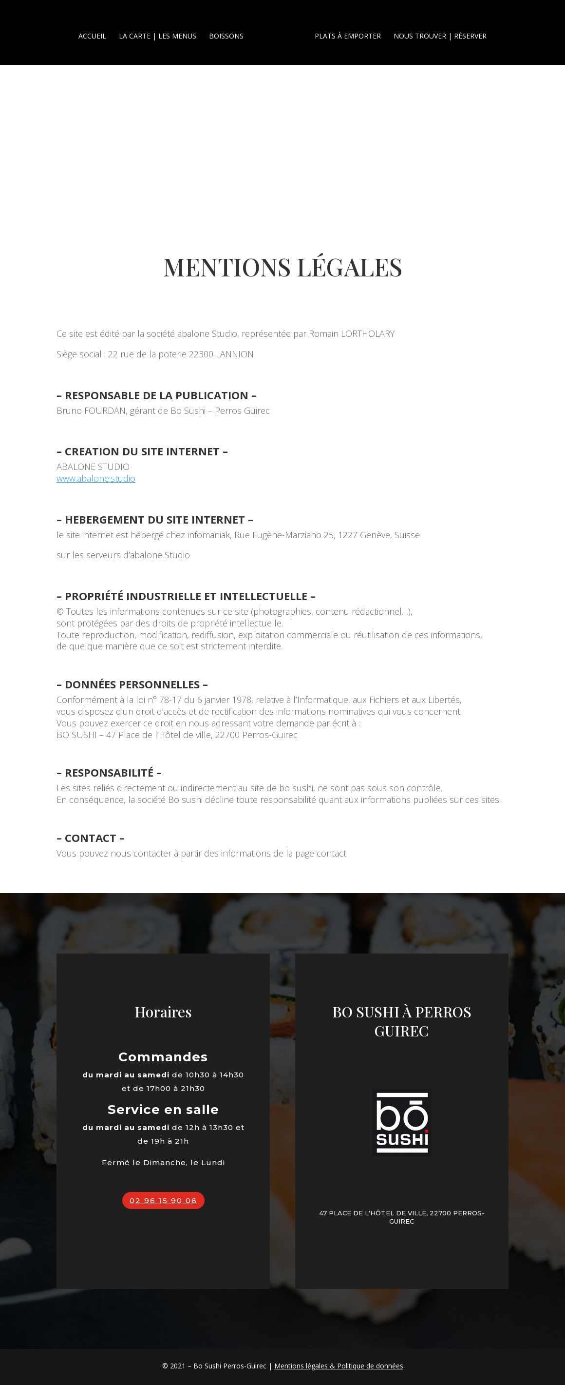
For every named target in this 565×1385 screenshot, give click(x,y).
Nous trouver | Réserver (436, 32)
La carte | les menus (161, 32)
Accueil (96, 32)
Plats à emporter (344, 32)
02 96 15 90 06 (163, 1200)
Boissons (230, 32)
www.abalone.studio (95, 478)
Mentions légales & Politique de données (338, 1365)
